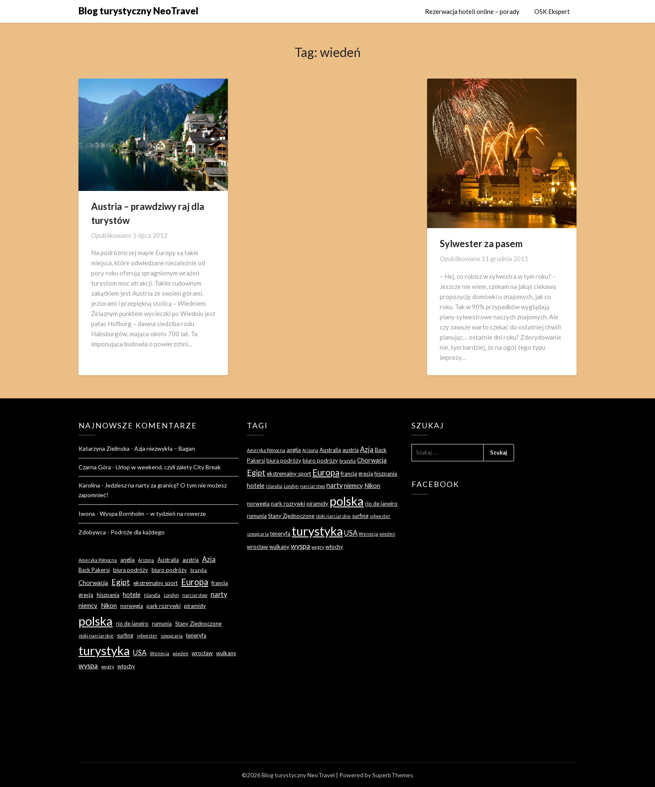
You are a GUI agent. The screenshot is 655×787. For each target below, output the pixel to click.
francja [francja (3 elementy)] (219, 583)
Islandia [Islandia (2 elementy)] (152, 595)
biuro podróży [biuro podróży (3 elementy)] (169, 569)
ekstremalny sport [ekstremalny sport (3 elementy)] (155, 583)
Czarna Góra (94, 467)
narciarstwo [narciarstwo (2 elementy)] (194, 595)
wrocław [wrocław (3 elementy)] (202, 653)
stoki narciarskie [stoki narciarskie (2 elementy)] (96, 635)
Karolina (89, 485)
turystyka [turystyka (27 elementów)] (104, 650)
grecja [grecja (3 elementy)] (85, 594)
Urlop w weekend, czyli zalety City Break (168, 467)
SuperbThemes (392, 775)
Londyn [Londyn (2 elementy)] (171, 595)
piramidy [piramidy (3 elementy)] (195, 605)
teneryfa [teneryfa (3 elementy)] (196, 635)
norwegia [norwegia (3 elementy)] (131, 605)
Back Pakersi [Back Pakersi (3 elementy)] (94, 569)
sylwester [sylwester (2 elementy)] (147, 635)
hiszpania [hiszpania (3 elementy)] (108, 594)
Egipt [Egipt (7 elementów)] (120, 582)
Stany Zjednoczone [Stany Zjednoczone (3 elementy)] (198, 623)
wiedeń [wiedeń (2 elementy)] (180, 653)
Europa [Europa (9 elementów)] (194, 582)
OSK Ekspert (552, 11)
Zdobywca (92, 532)
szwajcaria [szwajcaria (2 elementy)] (172, 635)
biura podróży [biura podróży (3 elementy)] (130, 569)
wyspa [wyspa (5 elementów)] (88, 666)
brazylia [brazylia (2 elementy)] (198, 570)
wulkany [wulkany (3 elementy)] (226, 653)
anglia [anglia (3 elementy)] (127, 559)
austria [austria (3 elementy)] (190, 559)
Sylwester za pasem (481, 243)
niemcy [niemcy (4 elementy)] (87, 605)
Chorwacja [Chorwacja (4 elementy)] (93, 582)
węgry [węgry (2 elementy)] (107, 666)
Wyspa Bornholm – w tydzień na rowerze (153, 513)
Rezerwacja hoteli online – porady (472, 11)
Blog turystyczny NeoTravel (138, 10)
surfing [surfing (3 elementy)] (125, 635)
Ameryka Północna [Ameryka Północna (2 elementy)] (97, 560)
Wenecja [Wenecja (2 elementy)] (159, 653)
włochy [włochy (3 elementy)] (126, 666)
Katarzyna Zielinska (104, 448)
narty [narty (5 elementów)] (219, 594)
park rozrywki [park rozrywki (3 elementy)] (163, 605)
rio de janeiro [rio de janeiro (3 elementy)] (132, 623)
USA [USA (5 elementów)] (139, 652)
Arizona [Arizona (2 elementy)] (146, 560)
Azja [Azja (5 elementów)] (209, 559)
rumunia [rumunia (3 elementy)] (162, 623)
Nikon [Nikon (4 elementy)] (109, 605)
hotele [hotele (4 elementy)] (132, 594)
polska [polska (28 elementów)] (95, 620)
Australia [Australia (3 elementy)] (168, 559)
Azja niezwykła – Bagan (164, 448)
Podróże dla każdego (138, 532)
